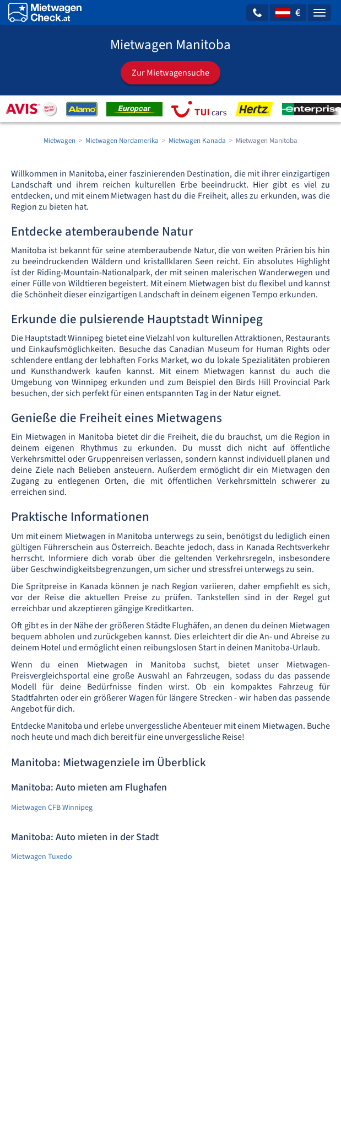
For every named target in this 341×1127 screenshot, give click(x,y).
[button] (257, 12)
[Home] (45, 12)
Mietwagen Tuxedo (41, 856)
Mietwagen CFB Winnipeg (52, 807)
